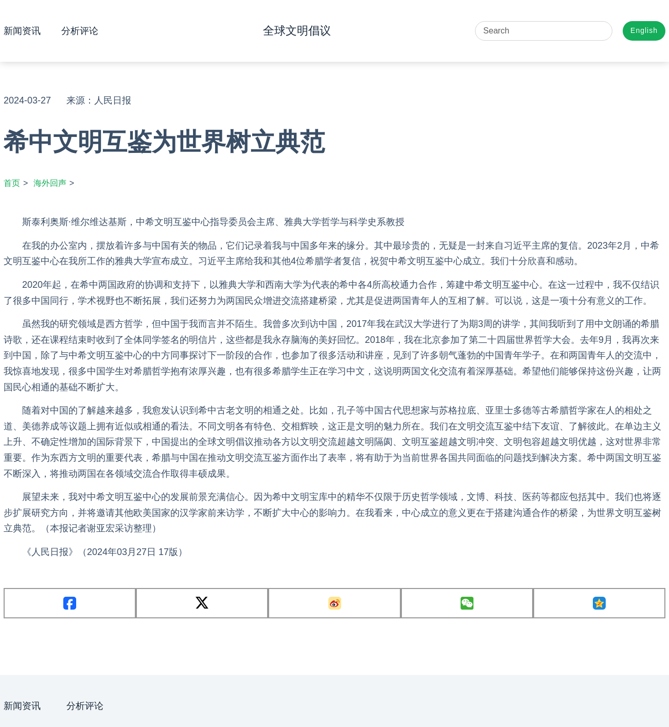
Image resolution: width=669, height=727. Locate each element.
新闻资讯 (22, 31)
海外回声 (49, 183)
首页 (12, 183)
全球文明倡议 (297, 30)
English (644, 30)
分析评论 (79, 31)
